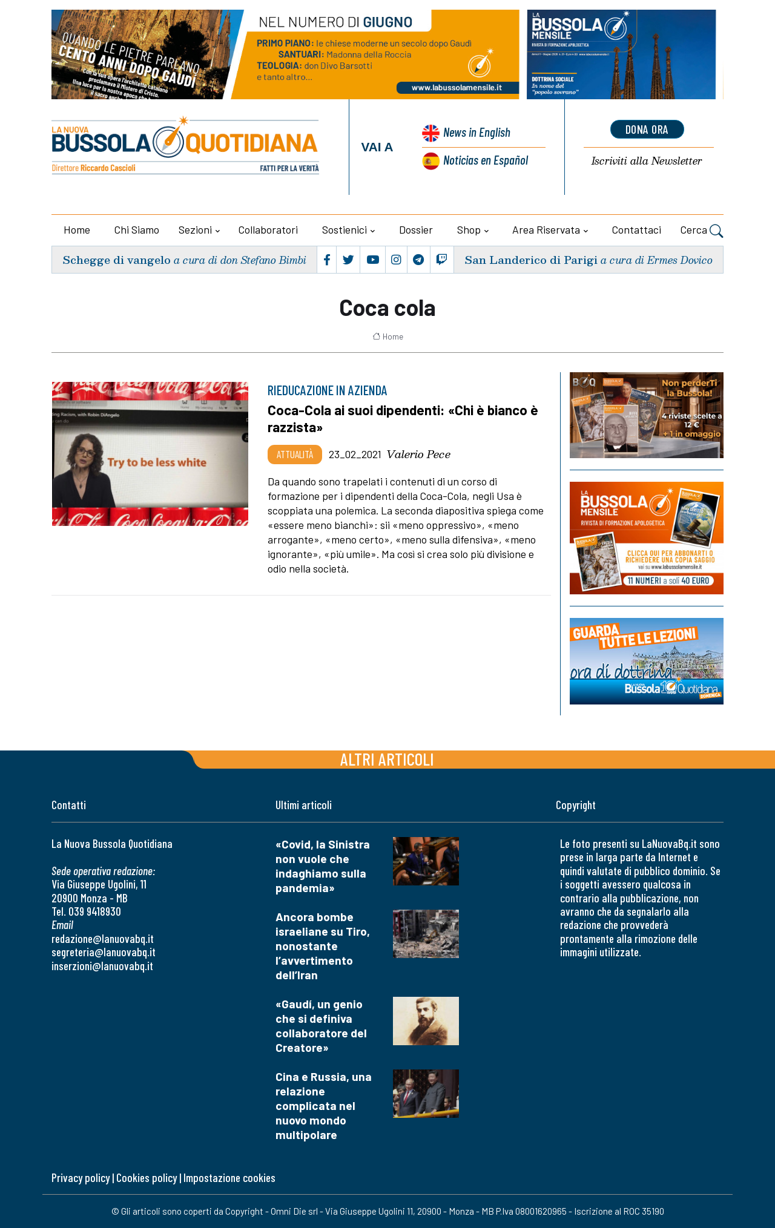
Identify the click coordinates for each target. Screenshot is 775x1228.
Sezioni (195, 229)
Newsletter (647, 161)
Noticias (485, 159)
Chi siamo (136, 229)
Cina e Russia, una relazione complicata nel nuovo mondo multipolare (323, 1105)
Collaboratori (268, 229)
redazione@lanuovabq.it (102, 938)
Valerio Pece (418, 454)
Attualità (295, 454)
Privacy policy (80, 1177)
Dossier (416, 229)
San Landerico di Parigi (531, 259)
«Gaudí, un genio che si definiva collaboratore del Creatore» (321, 1025)
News (476, 131)
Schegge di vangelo (116, 259)
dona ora (647, 129)
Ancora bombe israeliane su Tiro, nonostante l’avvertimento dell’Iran (322, 946)
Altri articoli (387, 758)
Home (77, 229)
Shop (469, 229)
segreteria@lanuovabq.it (103, 952)
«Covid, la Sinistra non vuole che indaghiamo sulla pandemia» (322, 866)
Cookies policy (146, 1177)
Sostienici (344, 229)
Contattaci (636, 229)
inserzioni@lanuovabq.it (102, 966)
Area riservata (546, 229)
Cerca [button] (702, 231)
